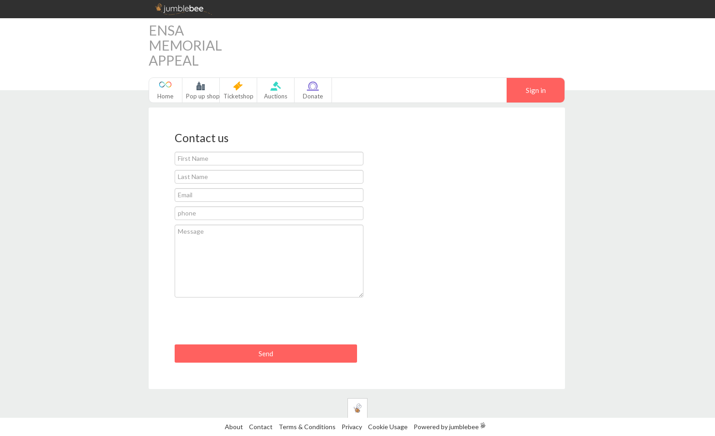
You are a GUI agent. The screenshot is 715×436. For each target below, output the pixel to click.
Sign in (536, 90)
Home (165, 96)
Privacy (352, 427)
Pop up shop (203, 96)
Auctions (275, 96)
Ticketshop (238, 96)
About (234, 427)
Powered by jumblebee (446, 427)
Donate (313, 96)
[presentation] (244, 324)
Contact (261, 427)
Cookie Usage (388, 427)
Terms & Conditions (308, 427)
